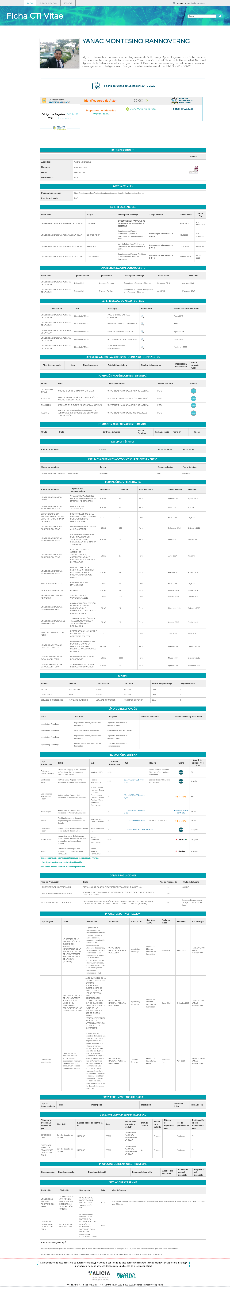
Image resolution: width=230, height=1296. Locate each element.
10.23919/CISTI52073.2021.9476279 (138, 830)
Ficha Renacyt (63, 118)
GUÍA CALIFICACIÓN (48, 3)
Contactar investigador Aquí (53, 1242)
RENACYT (68, 3)
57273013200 (101, 114)
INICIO (30, 3)
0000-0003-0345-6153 (143, 108)
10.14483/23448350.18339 (134, 821)
